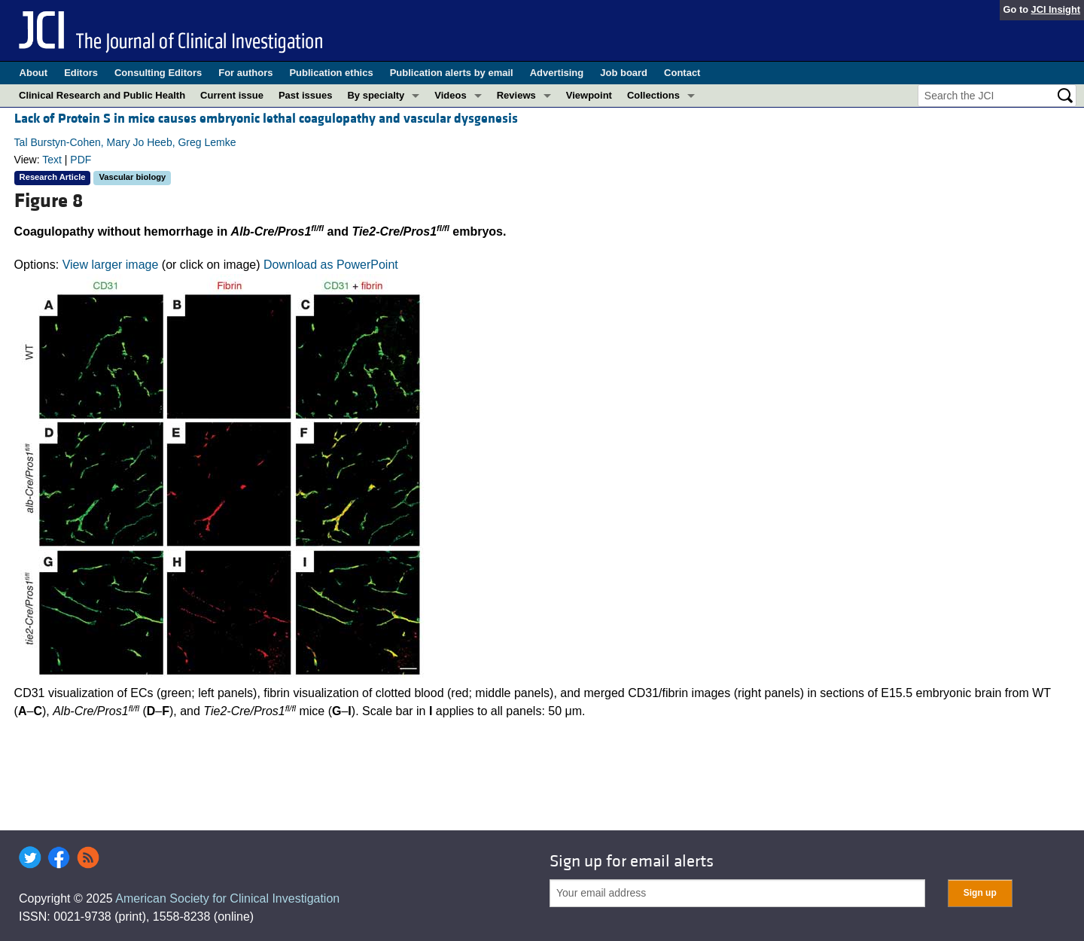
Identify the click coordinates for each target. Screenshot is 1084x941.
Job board (623, 72)
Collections (653, 95)
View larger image (110, 264)
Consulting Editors (158, 72)
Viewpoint (589, 95)
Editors (81, 72)
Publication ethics (331, 72)
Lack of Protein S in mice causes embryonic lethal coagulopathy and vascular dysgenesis (266, 118)
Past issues (306, 95)
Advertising (557, 72)
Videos (450, 95)
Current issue (231, 95)
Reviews (516, 95)
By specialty (375, 95)
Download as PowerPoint (330, 264)
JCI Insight (1055, 9)
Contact (682, 72)
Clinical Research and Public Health (102, 95)
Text (52, 160)
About (34, 72)
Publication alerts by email (451, 72)
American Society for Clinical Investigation (227, 898)
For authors (245, 72)
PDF (80, 160)
